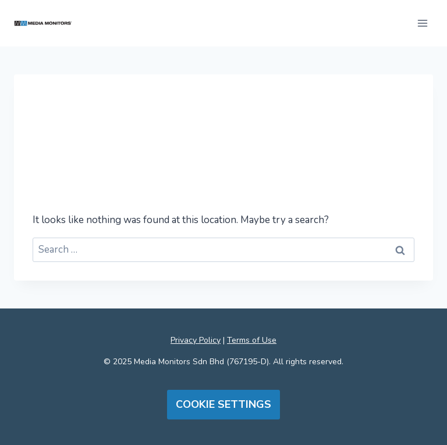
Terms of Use (251, 340)
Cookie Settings (223, 404)
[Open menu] (422, 23)
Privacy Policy (196, 340)
